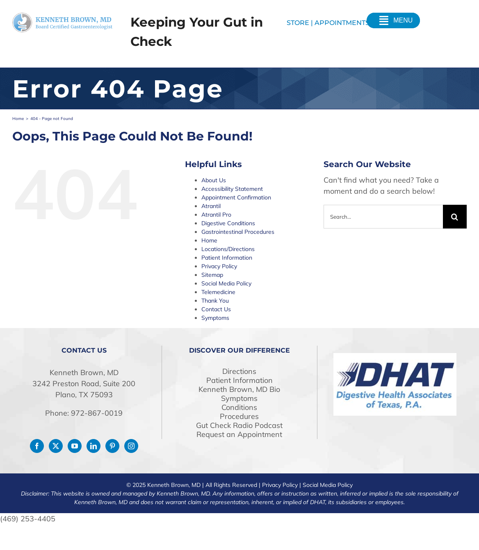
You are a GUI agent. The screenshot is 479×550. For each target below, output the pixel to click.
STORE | (301, 23)
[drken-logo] (62, 16)
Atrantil (211, 206)
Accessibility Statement (232, 188)
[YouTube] (75, 446)
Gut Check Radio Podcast (239, 425)
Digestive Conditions (228, 223)
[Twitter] (56, 446)
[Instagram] (131, 446)
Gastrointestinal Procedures (237, 231)
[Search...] (383, 217)
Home (209, 240)
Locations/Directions (228, 249)
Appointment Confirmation (236, 197)
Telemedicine (218, 292)
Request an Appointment (239, 434)
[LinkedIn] (93, 446)
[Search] (455, 217)
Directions (239, 371)
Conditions (239, 407)
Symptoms (215, 317)
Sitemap (212, 274)
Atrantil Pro (216, 214)
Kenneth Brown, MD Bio (239, 389)
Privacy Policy (219, 266)
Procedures (239, 416)
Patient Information (226, 257)
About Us (213, 180)
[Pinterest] (112, 446)
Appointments (342, 23)
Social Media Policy (226, 283)
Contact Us (216, 309)
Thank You (215, 300)
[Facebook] (37, 446)
